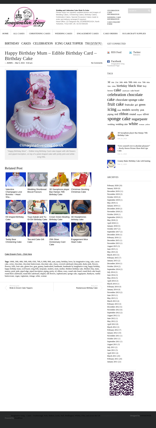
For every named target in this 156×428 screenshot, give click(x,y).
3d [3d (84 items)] (109, 82)
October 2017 (112, 229)
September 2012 (113, 312)
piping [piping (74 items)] (110, 114)
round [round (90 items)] (132, 114)
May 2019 (111, 203)
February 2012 (112, 330)
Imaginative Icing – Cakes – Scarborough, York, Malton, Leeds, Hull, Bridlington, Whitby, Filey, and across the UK (55, 416)
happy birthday (94, 266)
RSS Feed (116, 52)
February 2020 (112, 185)
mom (57, 269)
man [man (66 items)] (119, 110)
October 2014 (112, 266)
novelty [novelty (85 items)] (135, 109)
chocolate (18, 264)
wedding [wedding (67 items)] (111, 124)
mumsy (7, 271)
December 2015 (113, 240)
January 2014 (112, 289)
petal (13, 271)
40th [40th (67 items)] (125, 82)
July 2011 (111, 347)
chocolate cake (46, 264)
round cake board (74, 271)
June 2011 (111, 350)
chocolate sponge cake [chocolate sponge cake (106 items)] (130, 99)
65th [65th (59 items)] (139, 82)
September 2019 (113, 200)
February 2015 (112, 258)
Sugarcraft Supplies (134, 33)
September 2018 (113, 217)
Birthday (12, 43)
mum (97, 269)
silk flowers (51, 273)
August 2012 (112, 315)
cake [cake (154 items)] (117, 90)
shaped (42, 273)
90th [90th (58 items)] (109, 86)
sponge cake (72, 273)
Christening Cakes (39, 33)
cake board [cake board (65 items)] (134, 91)
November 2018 (113, 211)
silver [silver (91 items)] (146, 114)
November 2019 (113, 194)
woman (44, 276)
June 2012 (111, 318)
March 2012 (111, 327)
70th (38, 261)
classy (55, 264)
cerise (11, 264)
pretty (51, 271)
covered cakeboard (66, 264)
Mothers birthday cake (74, 269)
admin (9, 63)
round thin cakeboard (31, 273)
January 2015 (112, 260)
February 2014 (112, 286)
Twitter (137, 52)
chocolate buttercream (31, 264)
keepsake (43, 269)
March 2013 (111, 301)
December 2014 (113, 263)
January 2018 (112, 226)
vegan (17, 276)
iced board (26, 269)
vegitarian (24, 276)
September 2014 (113, 269)
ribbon (59, 271)
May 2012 (111, 321)
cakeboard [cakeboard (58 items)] (125, 91)
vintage (32, 276)
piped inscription (36, 271)
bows (70, 261)
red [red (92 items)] (116, 114)
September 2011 (113, 341)
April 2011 (111, 353)
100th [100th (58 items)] (114, 86)
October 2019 (112, 197)
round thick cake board (91, 271)
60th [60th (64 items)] (135, 82)
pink (17, 271)
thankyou (90, 273)
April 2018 (111, 223)
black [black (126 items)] (132, 86)
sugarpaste (82, 273)
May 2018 (111, 220)
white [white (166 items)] (133, 123)
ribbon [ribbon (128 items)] (123, 114)
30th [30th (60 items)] (121, 82)
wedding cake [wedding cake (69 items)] (122, 124)
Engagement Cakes (88, 33)
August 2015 (112, 246)
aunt (53, 261)
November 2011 (113, 336)
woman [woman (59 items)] (141, 124)
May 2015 (111, 252)
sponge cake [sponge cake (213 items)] (119, 118)
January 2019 (112, 206)
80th (45, 261)
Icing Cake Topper (69, 43)
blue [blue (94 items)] (139, 85)
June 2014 (111, 275)
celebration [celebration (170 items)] (117, 94)
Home (5, 33)
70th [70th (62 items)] (143, 82)
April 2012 (111, 324)
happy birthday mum (13, 269)
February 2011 (112, 359)
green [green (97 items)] (142, 104)
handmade (58, 266)
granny (40, 266)
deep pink (78, 264)
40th (21, 261)
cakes (26, 43)
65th (34, 261)
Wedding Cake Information (114, 18)
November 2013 (113, 292)
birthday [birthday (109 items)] (122, 85)
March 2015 (111, 255)
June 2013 (111, 295)
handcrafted (48, 266)
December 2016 (113, 234)
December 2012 (113, 307)
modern (51, 269)
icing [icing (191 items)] (112, 109)
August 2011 (112, 344)
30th (16, 261)
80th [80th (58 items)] (148, 82)
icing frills (35, 269)
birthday (64, 261)
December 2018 (113, 209)
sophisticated (61, 273)
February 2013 (112, 304)
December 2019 (113, 191)
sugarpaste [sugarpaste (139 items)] (140, 119)
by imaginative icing (81, 261)
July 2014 (111, 272)
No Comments (96, 63)
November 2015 (113, 243)
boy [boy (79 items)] (145, 86)
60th (30, 261)
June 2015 (111, 249)
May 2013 (111, 298)
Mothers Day (89, 269)
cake (92, 261)
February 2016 (112, 237)
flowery (8, 266)
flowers (95, 264)
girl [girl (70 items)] (136, 105)
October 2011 (112, 338)
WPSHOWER (145, 416)
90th (49, 261)
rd (55, 271)
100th (12, 261)
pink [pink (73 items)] (142, 110)
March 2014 (111, 284)
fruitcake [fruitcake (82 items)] (129, 104)
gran (35, 266)
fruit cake (20, 266)
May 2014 (111, 278)
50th (25, 261)
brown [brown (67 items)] (110, 90)
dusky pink (87, 264)
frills (13, 266)
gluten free (28, 266)
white (38, 276)
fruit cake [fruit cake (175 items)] (116, 104)
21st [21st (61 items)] (116, 82)
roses (65, 271)
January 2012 (112, 333)
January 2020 (112, 188)
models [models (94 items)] (126, 109)
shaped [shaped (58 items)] (139, 114)
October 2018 (112, 214)
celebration (43, 43)
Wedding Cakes (63, 33)
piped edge (24, 271)
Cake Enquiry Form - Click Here (18, 254)
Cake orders (110, 33)
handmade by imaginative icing (75, 266)
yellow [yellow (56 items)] (147, 124)
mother (62, 269)
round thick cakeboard (13, 273)
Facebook (116, 61)
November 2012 (113, 310)
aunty (58, 261)
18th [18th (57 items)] (112, 82)
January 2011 (112, 362)
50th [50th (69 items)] (130, 82)
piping (46, 271)
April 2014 (111, 281)
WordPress (18, 418)
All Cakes (18, 33)
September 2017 (113, 232)
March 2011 (111, 356)
